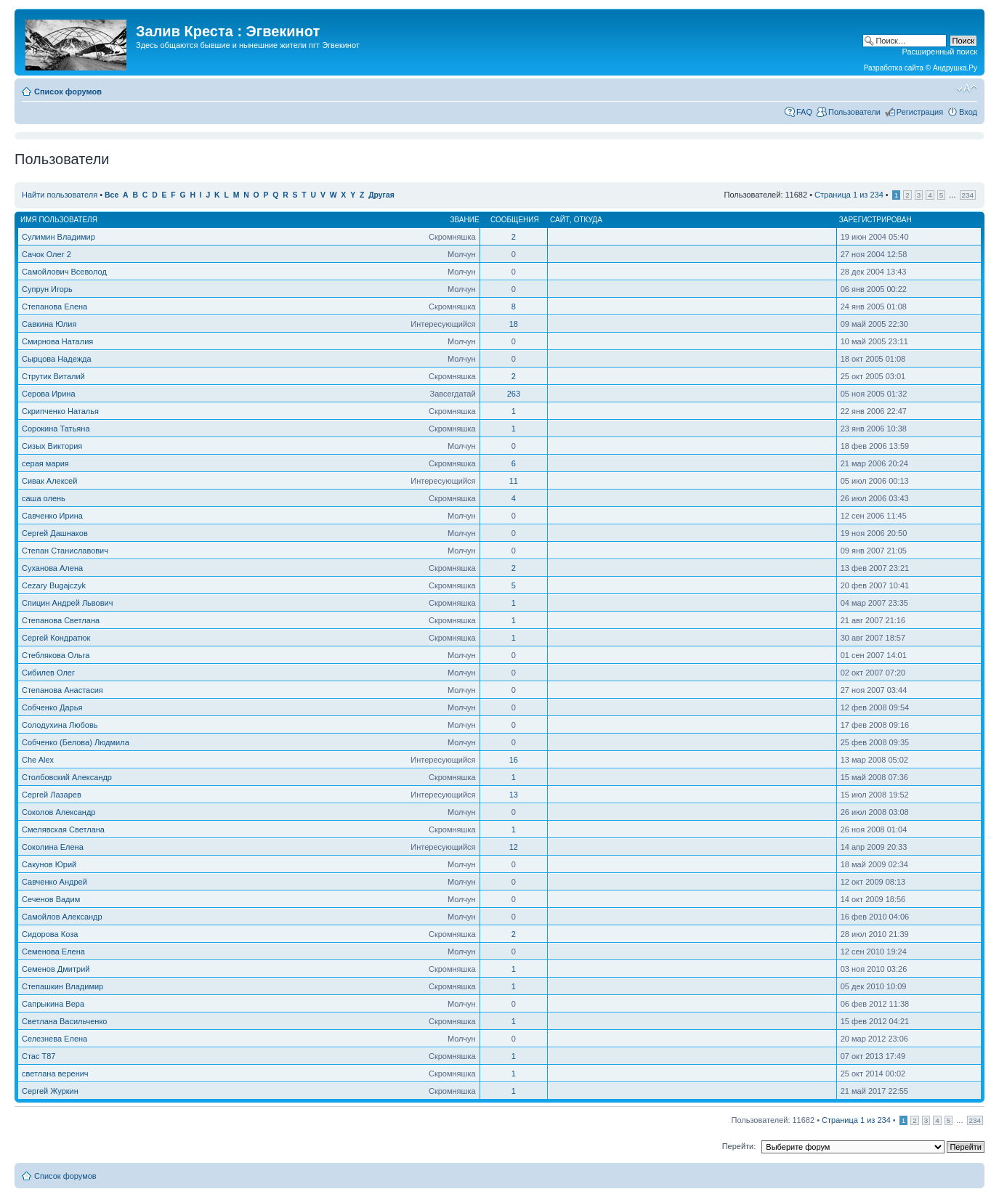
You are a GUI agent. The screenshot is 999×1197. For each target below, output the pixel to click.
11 (513, 480)
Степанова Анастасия (62, 690)
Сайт (560, 220)
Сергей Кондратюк (56, 637)
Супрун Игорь (47, 289)
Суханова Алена (52, 568)
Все (111, 195)
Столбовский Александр (67, 777)
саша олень (43, 498)
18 (513, 324)
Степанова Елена (54, 306)
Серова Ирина (49, 393)
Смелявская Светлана (63, 829)
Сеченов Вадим (51, 899)
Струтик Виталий (53, 376)
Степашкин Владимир (62, 986)
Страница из (848, 194)
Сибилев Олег (48, 672)
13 (513, 794)
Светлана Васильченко (65, 1021)
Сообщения (514, 220)
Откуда (588, 220)
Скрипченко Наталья (60, 411)
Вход (968, 111)
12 (513, 847)
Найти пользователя (59, 194)
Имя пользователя (58, 220)
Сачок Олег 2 (46, 254)
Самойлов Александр (62, 916)
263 (513, 393)
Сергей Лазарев (51, 794)
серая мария (45, 463)
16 (513, 759)
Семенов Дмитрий (55, 969)
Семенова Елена (53, 951)
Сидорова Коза (50, 934)
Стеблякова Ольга (55, 655)
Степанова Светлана (61, 620)
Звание (464, 220)
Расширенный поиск (939, 51)
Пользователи (854, 111)
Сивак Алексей (49, 480)
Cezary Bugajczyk (54, 585)
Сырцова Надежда (57, 358)
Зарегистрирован (875, 220)
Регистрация (920, 111)
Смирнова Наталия (57, 341)
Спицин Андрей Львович (67, 602)
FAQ (804, 111)
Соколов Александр (58, 812)
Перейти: (739, 1146)
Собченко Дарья (52, 707)
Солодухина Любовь (60, 725)
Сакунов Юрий (49, 864)
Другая (381, 195)
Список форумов (68, 91)
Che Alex (38, 759)
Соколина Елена (53, 847)
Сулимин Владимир (58, 236)
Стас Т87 (39, 1056)
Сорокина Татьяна (56, 428)
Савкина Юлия (49, 324)
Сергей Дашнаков (55, 533)
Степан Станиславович (65, 550)
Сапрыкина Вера (53, 1003)
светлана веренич (55, 1073)
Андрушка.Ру (955, 68)
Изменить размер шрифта (966, 88)
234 (968, 195)
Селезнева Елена (54, 1038)
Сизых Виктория (52, 446)
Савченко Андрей (54, 881)
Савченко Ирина (52, 515)
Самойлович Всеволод (64, 271)
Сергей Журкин (50, 1091)
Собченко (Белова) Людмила (75, 742)
